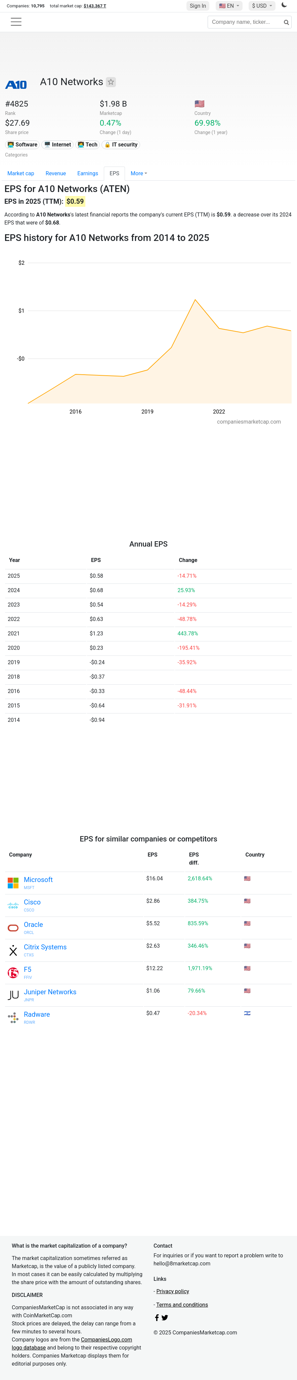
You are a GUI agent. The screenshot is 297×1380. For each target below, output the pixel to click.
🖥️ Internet (57, 144)
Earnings (87, 173)
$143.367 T (95, 5)
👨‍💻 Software (22, 144)
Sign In (198, 6)
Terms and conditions (182, 1305)
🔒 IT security (121, 144)
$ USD (260, 6)
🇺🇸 (227, 6)
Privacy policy (172, 1291)
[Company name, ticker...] (250, 22)
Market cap (20, 173)
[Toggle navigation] (16, 22)
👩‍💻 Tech (87, 144)
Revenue (56, 173)
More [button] (137, 173)
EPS (114, 173)
